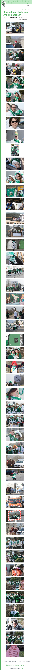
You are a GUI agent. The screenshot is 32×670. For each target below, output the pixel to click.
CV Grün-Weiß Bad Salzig (14, 10)
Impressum (23, 665)
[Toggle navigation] (28, 6)
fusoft (22, 668)
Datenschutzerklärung (12, 665)
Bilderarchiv (24, 10)
